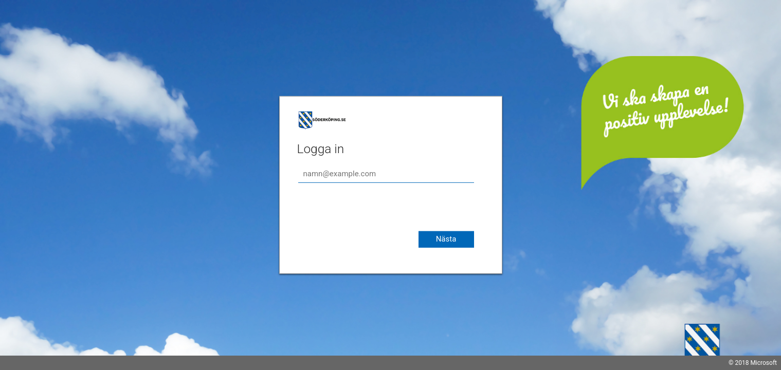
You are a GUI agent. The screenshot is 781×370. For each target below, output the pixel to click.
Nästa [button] (446, 239)
